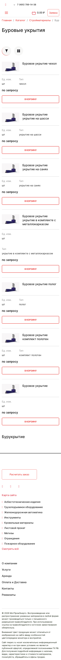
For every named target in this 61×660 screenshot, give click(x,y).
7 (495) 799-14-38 (26, 4)
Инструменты (12, 517)
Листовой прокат (14, 527)
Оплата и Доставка (14, 582)
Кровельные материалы (18, 522)
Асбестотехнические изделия (22, 501)
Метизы (9, 533)
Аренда (7, 575)
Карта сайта (9, 495)
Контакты (8, 588)
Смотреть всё (10, 548)
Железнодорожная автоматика (23, 512)
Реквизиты (9, 594)
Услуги (6, 569)
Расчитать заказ (19, 474)
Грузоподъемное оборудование (23, 507)
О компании (9, 563)
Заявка (53, 12)
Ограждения (11, 538)
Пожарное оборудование (19, 543)
